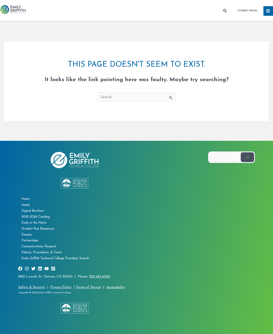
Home (25, 199)
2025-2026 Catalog (35, 217)
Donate (26, 234)
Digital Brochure (32, 211)
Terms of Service (88, 287)
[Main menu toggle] (268, 11)
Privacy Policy (60, 287)
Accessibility (115, 287)
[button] (225, 11)
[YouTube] (46, 268)
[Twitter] (33, 268)
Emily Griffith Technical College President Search (55, 258)
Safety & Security (31, 287)
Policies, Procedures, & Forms (41, 252)
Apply (25, 205)
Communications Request (38, 246)
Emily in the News (33, 223)
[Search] (247, 157)
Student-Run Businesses (37, 228)
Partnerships (29, 240)
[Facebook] (20, 268)
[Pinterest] (53, 268)
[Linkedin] (40, 268)
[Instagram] (27, 268)
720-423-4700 (99, 276)
